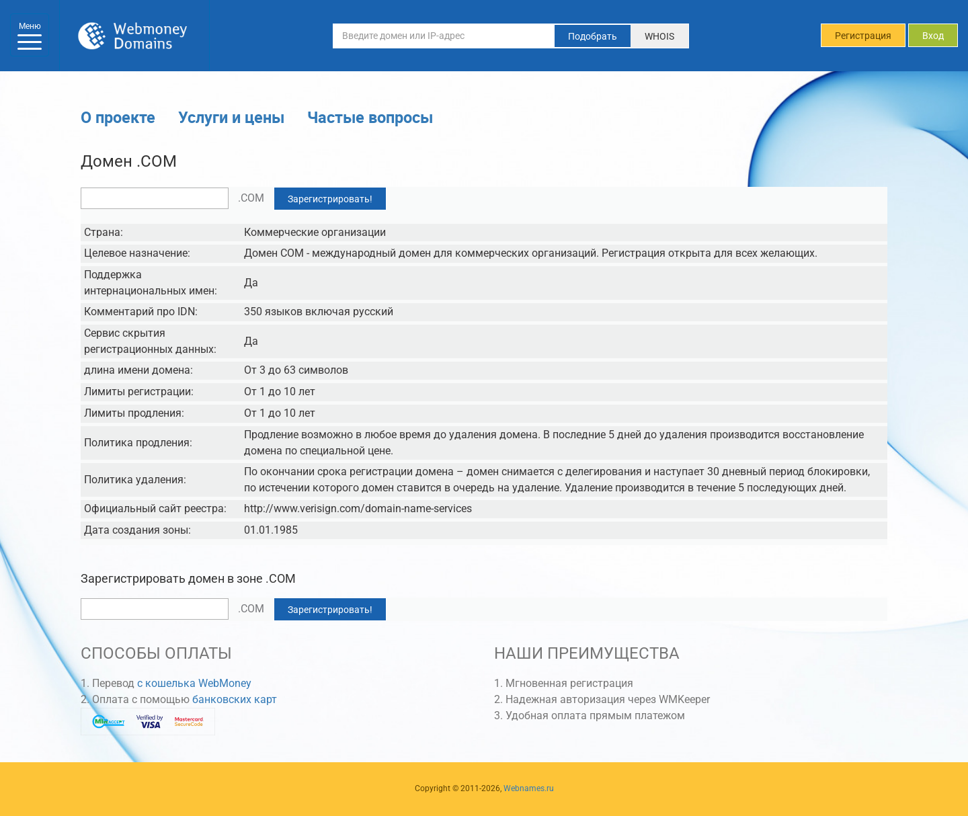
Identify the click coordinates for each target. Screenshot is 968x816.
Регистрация (863, 35)
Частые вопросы (370, 117)
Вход (933, 35)
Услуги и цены (231, 117)
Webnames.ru (528, 788)
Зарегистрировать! (330, 199)
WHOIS (659, 36)
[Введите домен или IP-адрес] (443, 35)
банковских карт (234, 699)
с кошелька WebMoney (194, 683)
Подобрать (592, 36)
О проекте (118, 117)
